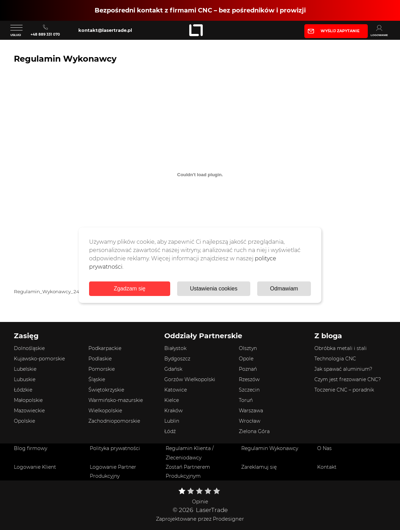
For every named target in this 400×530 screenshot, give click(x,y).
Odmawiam (284, 288)
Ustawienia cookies (213, 288)
